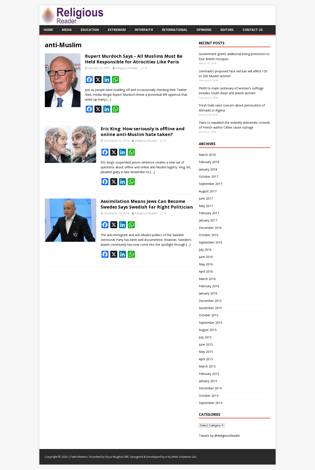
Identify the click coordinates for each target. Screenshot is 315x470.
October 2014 (208, 395)
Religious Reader (127, 68)
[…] (109, 99)
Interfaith (144, 30)
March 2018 (207, 155)
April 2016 (206, 271)
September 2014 (210, 403)
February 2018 (209, 162)
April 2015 (206, 359)
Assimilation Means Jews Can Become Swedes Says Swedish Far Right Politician (147, 204)
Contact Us (253, 30)
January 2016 (208, 293)
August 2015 (208, 330)
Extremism (117, 30)
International (174, 30)
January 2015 (208, 381)
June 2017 (206, 198)
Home (48, 30)
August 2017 (208, 191)
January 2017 (208, 220)
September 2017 (210, 184)
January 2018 (208, 169)
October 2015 (208, 315)
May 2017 (206, 206)
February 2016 (209, 286)
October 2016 (208, 235)
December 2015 (210, 301)
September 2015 (210, 322)
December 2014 (210, 388)
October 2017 (208, 176)
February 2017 (209, 213)
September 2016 (210, 242)
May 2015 (206, 352)
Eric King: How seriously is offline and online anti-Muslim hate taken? (143, 131)
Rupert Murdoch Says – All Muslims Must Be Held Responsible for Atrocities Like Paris (133, 59)
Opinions (204, 30)
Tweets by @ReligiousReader (219, 435)
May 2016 (206, 264)
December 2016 (210, 228)
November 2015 (210, 308)
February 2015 (209, 374)
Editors (227, 30)
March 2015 (207, 366)
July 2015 (205, 337)
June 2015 (206, 344)
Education (90, 30)
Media (67, 30)
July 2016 (205, 249)
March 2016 (207, 279)
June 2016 (206, 257)
